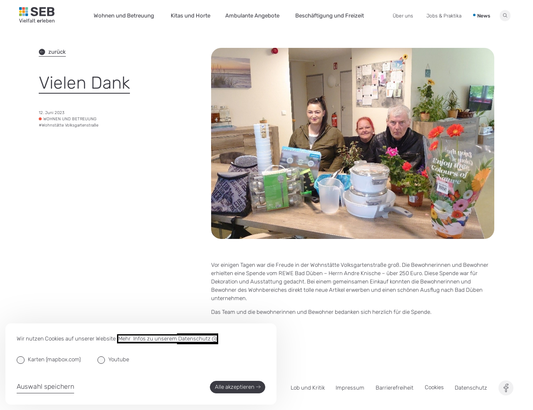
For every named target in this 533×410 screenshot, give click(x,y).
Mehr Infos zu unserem (167, 338)
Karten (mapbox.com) (54, 359)
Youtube (118, 359)
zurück (52, 52)
